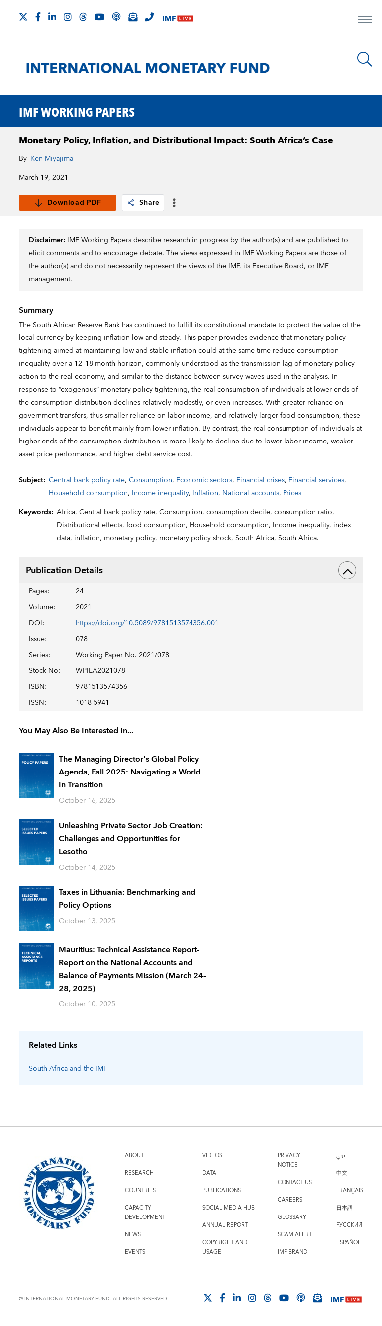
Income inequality (160, 493)
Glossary (292, 1217)
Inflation (205, 493)
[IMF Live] (178, 17)
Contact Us (295, 1182)
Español (348, 1242)
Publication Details (191, 570)
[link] (130, 202)
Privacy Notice (289, 1160)
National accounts (250, 493)
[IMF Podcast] (116, 16)
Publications (221, 1190)
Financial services (316, 480)
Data (209, 1173)
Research (139, 1173)
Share (143, 203)
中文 (341, 1173)
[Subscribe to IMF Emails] (132, 16)
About (134, 1155)
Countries (140, 1190)
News (133, 1234)
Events (135, 1252)
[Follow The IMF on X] (23, 16)
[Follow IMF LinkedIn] (52, 16)
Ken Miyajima (51, 159)
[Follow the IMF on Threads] (83, 16)
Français (349, 1190)
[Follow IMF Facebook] (38, 16)
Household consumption (88, 493)
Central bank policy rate (87, 480)
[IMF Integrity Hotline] (149, 16)
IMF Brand (292, 1252)
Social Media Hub (228, 1208)
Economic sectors (204, 480)
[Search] (364, 59)
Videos (212, 1155)
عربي (341, 1155)
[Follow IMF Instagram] (68, 16)
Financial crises (260, 480)
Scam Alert (295, 1234)
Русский (349, 1225)
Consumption (150, 480)
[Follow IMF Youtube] (99, 16)
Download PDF (67, 203)
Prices (292, 493)
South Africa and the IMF (68, 1069)
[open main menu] (365, 21)
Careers (290, 1200)
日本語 (344, 1208)
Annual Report (225, 1225)
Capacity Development (145, 1212)
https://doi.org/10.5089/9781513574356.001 (147, 623)
